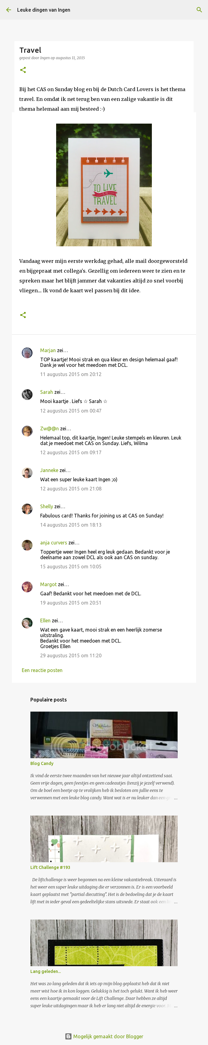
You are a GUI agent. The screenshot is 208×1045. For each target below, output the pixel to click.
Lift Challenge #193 (50, 867)
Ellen (45, 620)
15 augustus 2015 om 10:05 (71, 566)
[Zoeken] (199, 9)
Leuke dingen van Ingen (43, 10)
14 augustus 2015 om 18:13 (71, 525)
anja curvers (53, 542)
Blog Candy (41, 763)
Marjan (48, 350)
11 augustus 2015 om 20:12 (71, 374)
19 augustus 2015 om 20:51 (71, 602)
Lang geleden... (45, 971)
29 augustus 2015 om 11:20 (71, 655)
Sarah (46, 392)
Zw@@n (49, 428)
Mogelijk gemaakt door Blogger (104, 1036)
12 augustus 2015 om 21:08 (71, 488)
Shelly (46, 506)
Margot (48, 584)
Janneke (49, 470)
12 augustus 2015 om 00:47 (71, 410)
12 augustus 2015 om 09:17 (71, 452)
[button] (23, 70)
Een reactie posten (42, 670)
